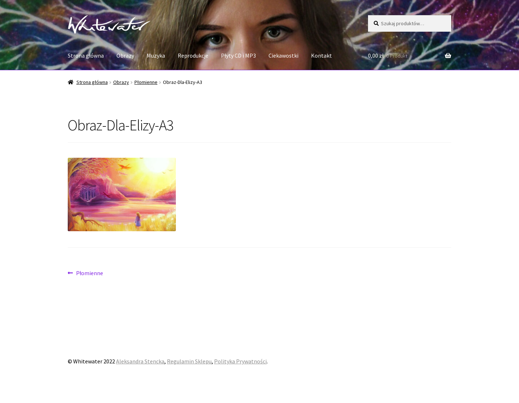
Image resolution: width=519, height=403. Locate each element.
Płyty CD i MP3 (238, 55)
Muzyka (156, 55)
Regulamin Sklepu (189, 361)
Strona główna (86, 55)
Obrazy (125, 55)
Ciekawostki (283, 55)
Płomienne (146, 82)
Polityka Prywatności (240, 361)
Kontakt (321, 55)
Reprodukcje (193, 55)
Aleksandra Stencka (140, 361)
